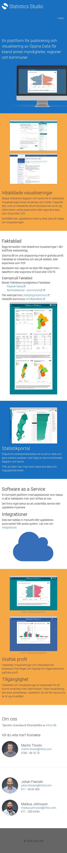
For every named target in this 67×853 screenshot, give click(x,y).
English (61, 18)
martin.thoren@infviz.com (36, 749)
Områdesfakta (35, 299)
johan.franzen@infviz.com (36, 785)
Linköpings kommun (35, 295)
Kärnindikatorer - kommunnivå (26, 290)
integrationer (9, 527)
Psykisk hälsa (16, 286)
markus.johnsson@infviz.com (38, 807)
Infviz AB (51, 725)
